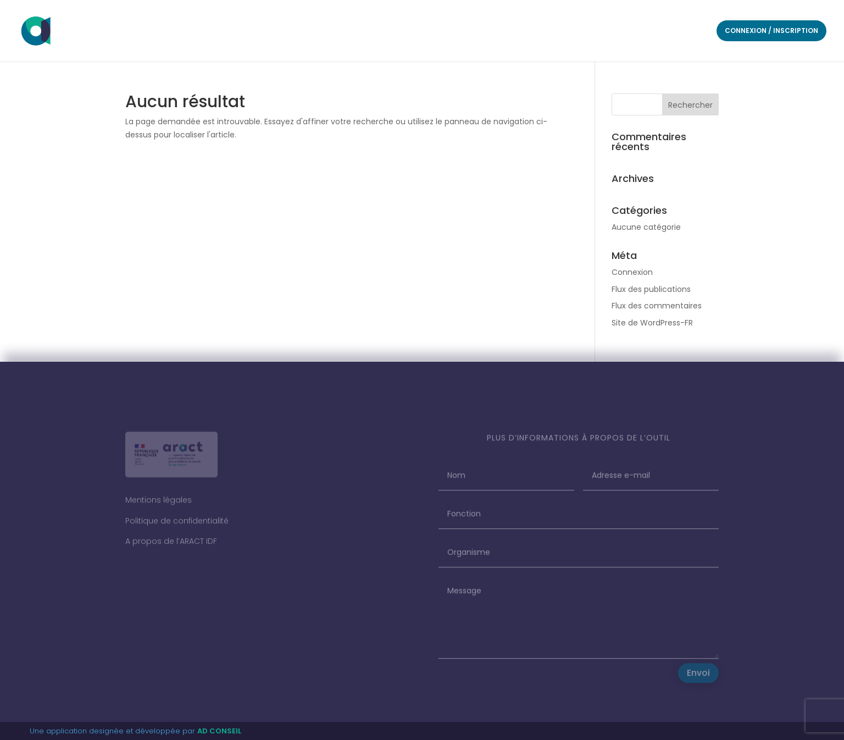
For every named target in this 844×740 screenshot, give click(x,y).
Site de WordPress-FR (652, 322)
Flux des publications (651, 289)
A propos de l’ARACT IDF (171, 545)
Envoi (698, 677)
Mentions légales (158, 504)
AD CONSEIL (219, 731)
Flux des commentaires (657, 305)
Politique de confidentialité (177, 525)
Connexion (632, 272)
